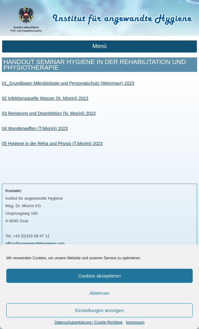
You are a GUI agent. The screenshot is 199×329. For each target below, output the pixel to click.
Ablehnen (99, 293)
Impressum (135, 322)
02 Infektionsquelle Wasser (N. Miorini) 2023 (45, 98)
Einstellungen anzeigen (99, 310)
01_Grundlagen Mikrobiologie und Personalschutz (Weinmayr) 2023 (68, 83)
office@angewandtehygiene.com (35, 243)
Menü (99, 46)
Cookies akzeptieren (99, 275)
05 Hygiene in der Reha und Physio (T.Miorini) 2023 (52, 143)
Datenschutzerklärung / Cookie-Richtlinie (88, 322)
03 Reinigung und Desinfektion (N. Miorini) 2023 (49, 113)
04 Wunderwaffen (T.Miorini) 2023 (35, 128)
